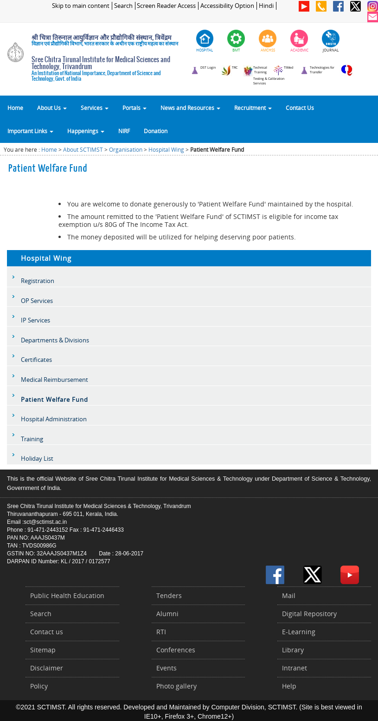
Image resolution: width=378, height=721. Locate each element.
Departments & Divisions (55, 340)
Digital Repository (309, 613)
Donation (155, 131)
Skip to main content (80, 6)
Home (15, 107)
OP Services (37, 300)
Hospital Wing (166, 150)
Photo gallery (176, 686)
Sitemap (43, 649)
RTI (161, 631)
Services (95, 107)
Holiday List (37, 458)
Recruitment (253, 107)
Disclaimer (46, 667)
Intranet (294, 667)
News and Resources (190, 107)
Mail (288, 595)
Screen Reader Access (166, 6)
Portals (134, 107)
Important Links (30, 131)
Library (293, 649)
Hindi (266, 6)
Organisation (125, 150)
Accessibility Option (227, 6)
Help (289, 686)
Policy (39, 686)
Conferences (175, 649)
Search (123, 6)
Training (32, 439)
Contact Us (300, 107)
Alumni (167, 613)
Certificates (36, 359)
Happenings (85, 131)
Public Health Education (67, 595)
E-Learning (298, 631)
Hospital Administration (54, 419)
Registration (37, 281)
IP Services (35, 320)
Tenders (169, 595)
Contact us (46, 631)
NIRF (124, 131)
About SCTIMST (83, 150)
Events (166, 667)
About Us (52, 107)
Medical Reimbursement (54, 379)
